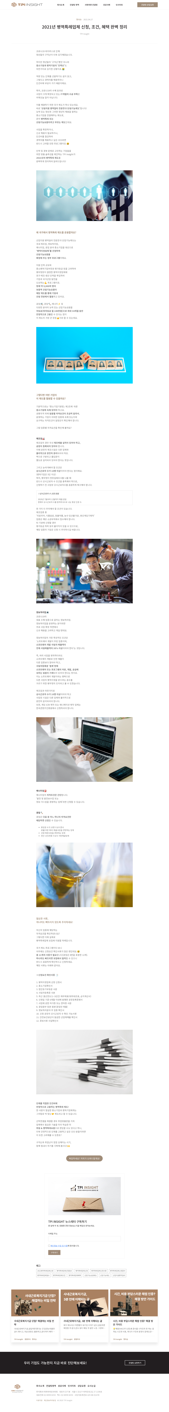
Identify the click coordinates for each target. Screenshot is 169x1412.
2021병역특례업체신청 (45, 1271)
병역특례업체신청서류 (99, 1271)
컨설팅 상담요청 (147, 4)
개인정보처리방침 (50, 1400)
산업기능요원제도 (90, 1275)
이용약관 (39, 1400)
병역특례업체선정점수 (64, 1271)
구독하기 (54, 1252)
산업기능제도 (104, 1275)
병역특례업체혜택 (75, 1275)
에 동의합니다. (63, 1245)
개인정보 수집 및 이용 (59, 1245)
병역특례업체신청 (82, 1271)
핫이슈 (79, 19)
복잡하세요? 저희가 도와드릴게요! (84, 1158)
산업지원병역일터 (119, 1275)
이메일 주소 (53, 1233)
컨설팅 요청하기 (135, 1362)
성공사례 (62, 1385)
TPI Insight (84, 33)
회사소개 (40, 1385)
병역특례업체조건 (59, 1275)
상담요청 (82, 1385)
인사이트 (72, 1385)
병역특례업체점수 (43, 1275)
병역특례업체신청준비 (117, 1271)
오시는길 (92, 1385)
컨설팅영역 (51, 1385)
